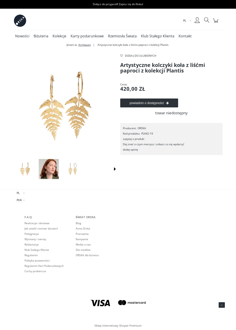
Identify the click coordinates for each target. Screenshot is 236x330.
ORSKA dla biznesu (87, 255)
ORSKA (142, 128)
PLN (19, 200)
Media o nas (83, 244)
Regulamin (31, 255)
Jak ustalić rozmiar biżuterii (41, 228)
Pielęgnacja (31, 234)
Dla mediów (83, 250)
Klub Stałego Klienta (36, 250)
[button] (115, 169)
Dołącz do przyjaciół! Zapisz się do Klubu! (118, 4)
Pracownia (82, 234)
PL (18, 193)
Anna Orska (83, 228)
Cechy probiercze (35, 271)
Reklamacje (31, 244)
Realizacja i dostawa (36, 223)
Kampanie (82, 239)
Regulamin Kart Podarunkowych (44, 266)
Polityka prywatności (37, 260)
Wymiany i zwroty (35, 239)
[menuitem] (22, 36)
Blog (78, 223)
